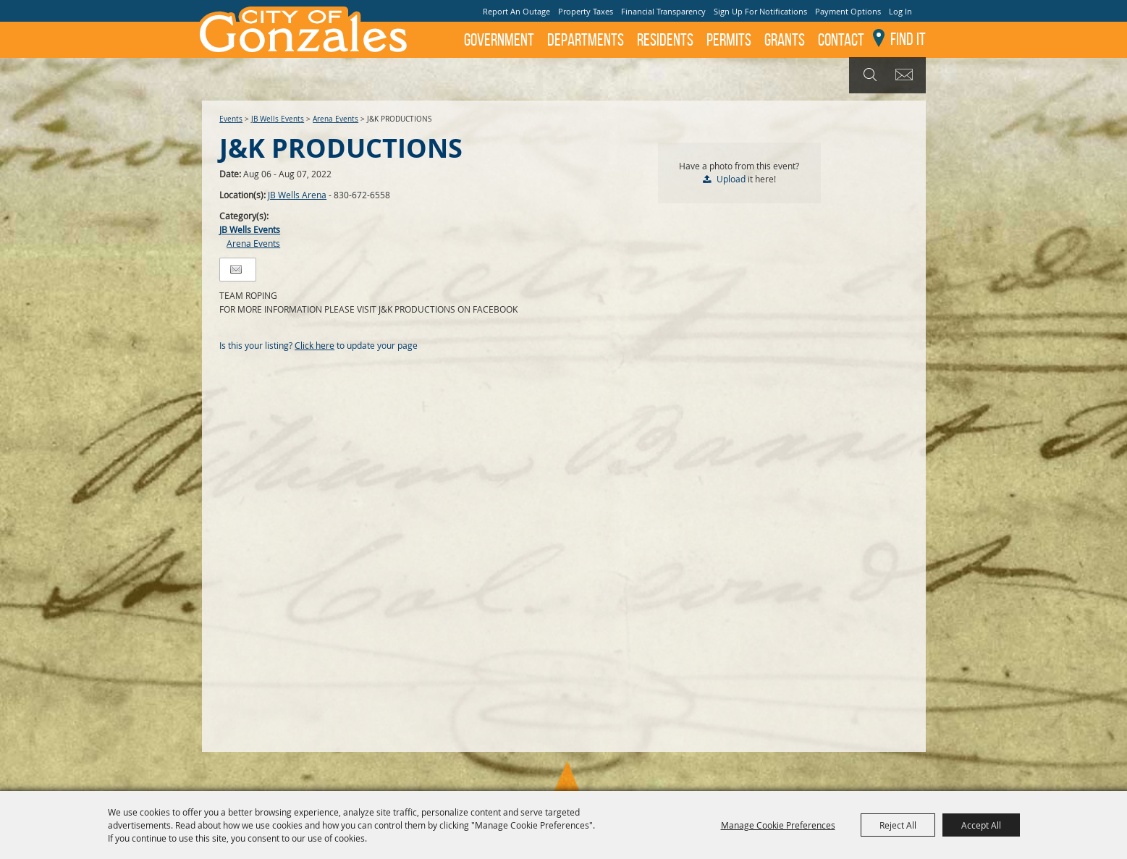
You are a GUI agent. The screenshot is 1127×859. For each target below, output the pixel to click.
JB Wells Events (277, 119)
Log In (900, 11)
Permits (728, 39)
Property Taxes (585, 11)
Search (868, 75)
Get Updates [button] (906, 75)
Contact (841, 39)
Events (230, 119)
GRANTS (784, 39)
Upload (731, 179)
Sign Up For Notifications (760, 11)
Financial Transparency (663, 11)
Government (499, 39)
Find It (908, 39)
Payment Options (848, 11)
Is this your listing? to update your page (318, 345)
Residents (665, 39)
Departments (585, 39)
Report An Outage (516, 11)
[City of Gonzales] (302, 29)
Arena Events (335, 119)
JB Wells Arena (297, 194)
